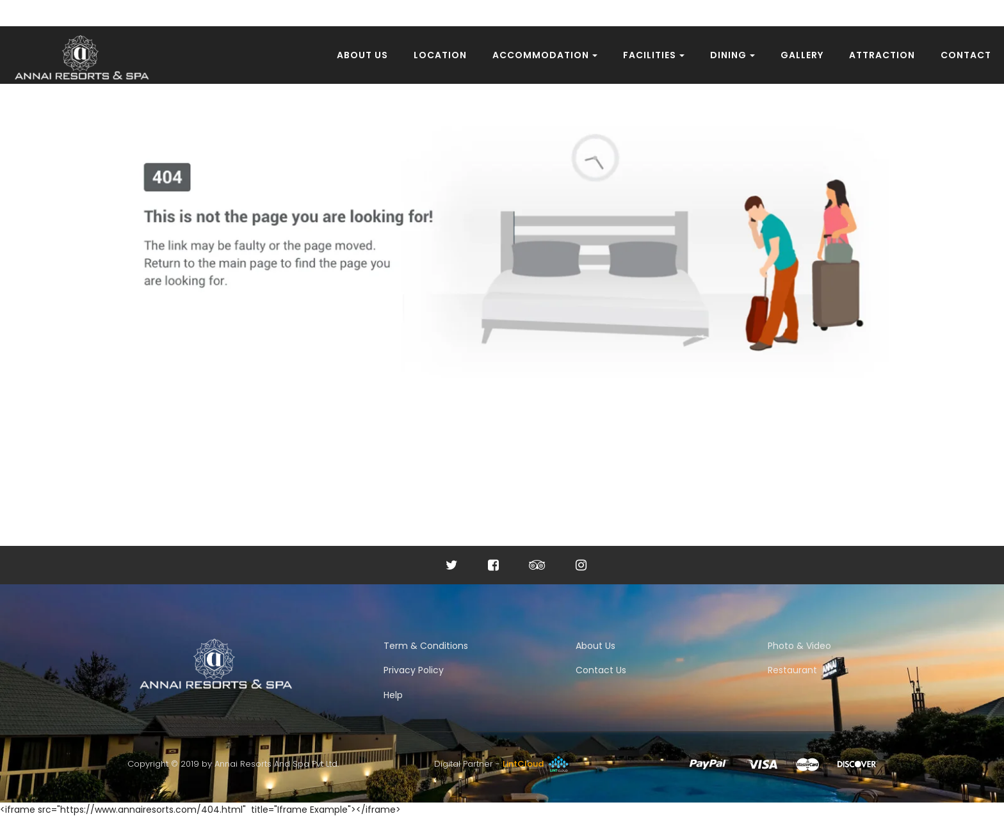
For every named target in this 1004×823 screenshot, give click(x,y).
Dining (732, 55)
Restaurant (792, 670)
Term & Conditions (426, 645)
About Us (362, 55)
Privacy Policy (414, 670)
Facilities (653, 55)
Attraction (882, 55)
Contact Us (601, 670)
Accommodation (544, 55)
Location (440, 55)
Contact (966, 55)
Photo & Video (799, 645)
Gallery (802, 55)
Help (393, 695)
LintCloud (537, 764)
